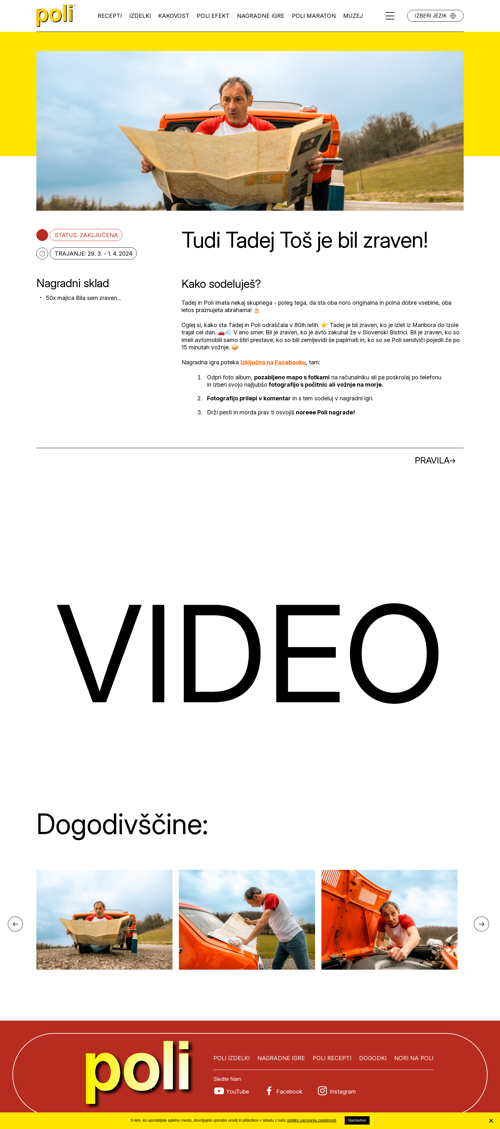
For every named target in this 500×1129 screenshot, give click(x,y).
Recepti (110, 15)
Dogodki (372, 1058)
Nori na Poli (413, 1058)
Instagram (343, 1091)
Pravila (432, 460)
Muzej (353, 15)
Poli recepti (331, 1058)
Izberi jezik (431, 15)
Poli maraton (314, 15)
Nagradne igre (260, 15)
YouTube (237, 1091)
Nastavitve (357, 1120)
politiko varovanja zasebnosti (311, 1120)
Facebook (289, 1091)
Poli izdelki (231, 1058)
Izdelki (140, 15)
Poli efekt (213, 15)
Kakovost (173, 15)
